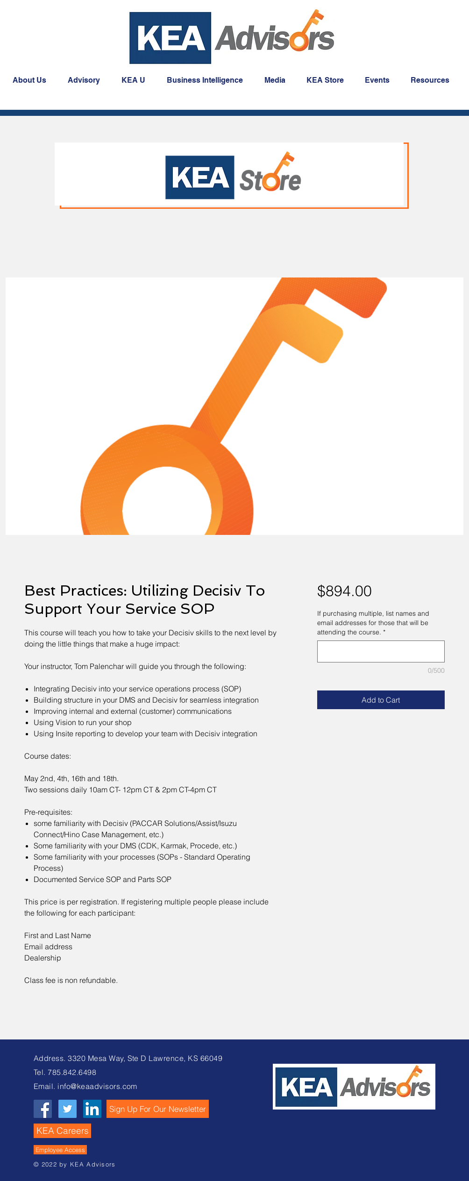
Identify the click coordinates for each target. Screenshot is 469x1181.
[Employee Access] (60, 1149)
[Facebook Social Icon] (43, 1109)
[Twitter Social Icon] (67, 1109)
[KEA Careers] (62, 1131)
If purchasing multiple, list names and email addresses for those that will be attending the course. (373, 622)
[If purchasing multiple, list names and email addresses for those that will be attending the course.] (381, 651)
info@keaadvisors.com (97, 1086)
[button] (158, 1109)
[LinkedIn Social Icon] (92, 1109)
